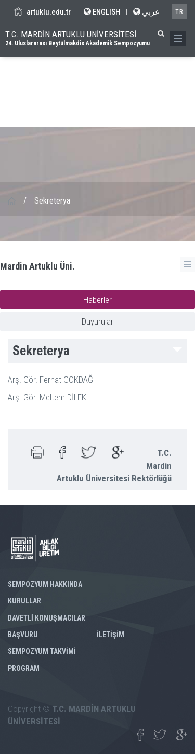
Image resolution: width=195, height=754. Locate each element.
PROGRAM (24, 668)
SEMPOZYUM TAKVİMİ (42, 651)
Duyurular (97, 321)
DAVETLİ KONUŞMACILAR (46, 618)
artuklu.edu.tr (42, 12)
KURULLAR (24, 601)
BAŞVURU (23, 634)
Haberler (97, 299)
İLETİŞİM (110, 634)
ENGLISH (102, 12)
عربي (146, 12)
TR (179, 12)
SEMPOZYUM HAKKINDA (45, 584)
